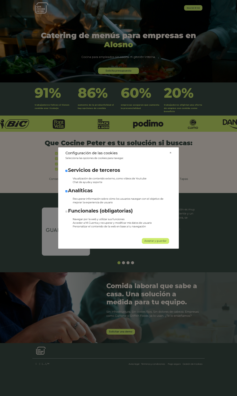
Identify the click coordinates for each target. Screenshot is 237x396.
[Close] (170, 153)
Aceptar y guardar (155, 240)
